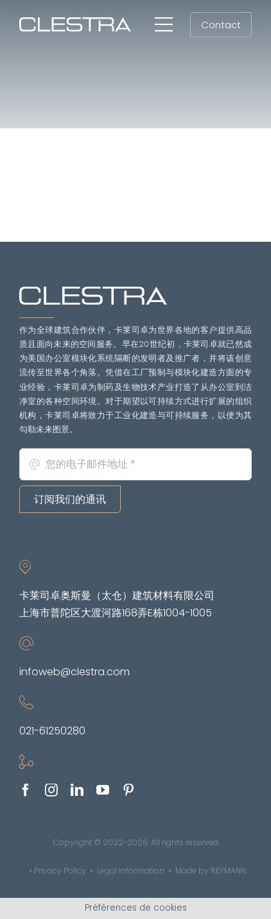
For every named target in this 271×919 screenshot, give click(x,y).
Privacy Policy (60, 870)
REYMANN (228, 870)
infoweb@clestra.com (74, 671)
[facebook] (25, 790)
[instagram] (51, 790)
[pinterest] (128, 790)
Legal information (130, 870)
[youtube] (102, 790)
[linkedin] (77, 790)
